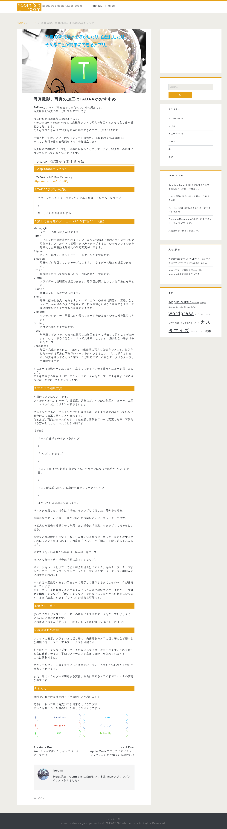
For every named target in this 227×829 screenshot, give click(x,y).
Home (21, 22)
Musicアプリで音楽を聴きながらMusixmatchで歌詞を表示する (185, 272)
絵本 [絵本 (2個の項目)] (208, 331)
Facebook (58, 717)
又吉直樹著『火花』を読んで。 (184, 230)
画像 (171, 157)
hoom (58, 770)
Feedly (105, 733)
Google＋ (58, 725)
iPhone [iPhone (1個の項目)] (187, 307)
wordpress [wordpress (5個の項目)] (181, 313)
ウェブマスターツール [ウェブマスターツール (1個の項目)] (190, 323)
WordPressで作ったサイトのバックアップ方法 (56, 753)
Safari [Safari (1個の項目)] (193, 307)
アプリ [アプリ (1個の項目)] (198, 314)
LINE (58, 733)
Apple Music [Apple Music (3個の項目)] (180, 302)
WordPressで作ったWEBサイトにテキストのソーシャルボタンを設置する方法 (190, 261)
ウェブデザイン (176, 134)
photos (110, 6)
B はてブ (105, 725)
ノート (172, 141)
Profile (97, 6)
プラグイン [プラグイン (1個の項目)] (195, 331)
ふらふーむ (113, 819)
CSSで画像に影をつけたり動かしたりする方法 (189, 198)
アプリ (33, 22)
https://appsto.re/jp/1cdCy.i (52, 181)
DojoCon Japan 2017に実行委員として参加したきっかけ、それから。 (189, 187)
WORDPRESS (176, 118)
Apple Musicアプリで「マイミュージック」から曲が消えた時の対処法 (112, 753)
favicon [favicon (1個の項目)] (195, 302)
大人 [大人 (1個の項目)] (202, 331)
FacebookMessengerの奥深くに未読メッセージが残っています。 (190, 221)
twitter (105, 717)
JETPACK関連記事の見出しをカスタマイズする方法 (190, 210)
